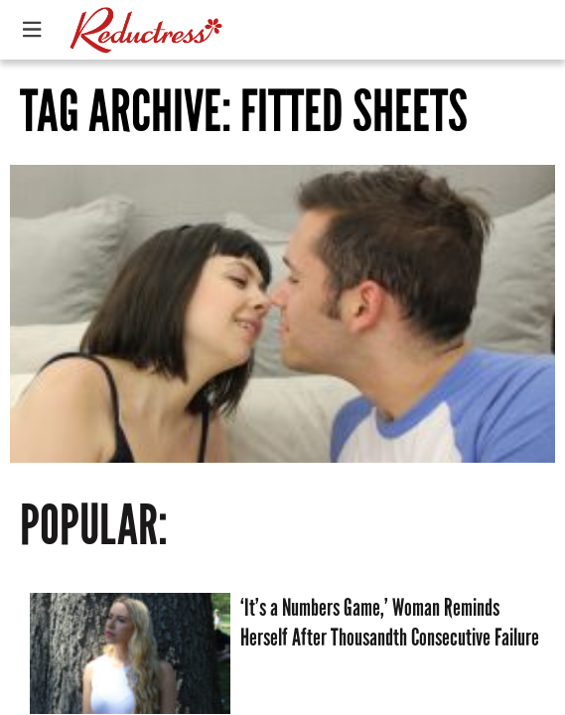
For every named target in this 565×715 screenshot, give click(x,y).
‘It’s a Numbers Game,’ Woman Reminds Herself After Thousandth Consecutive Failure (389, 622)
